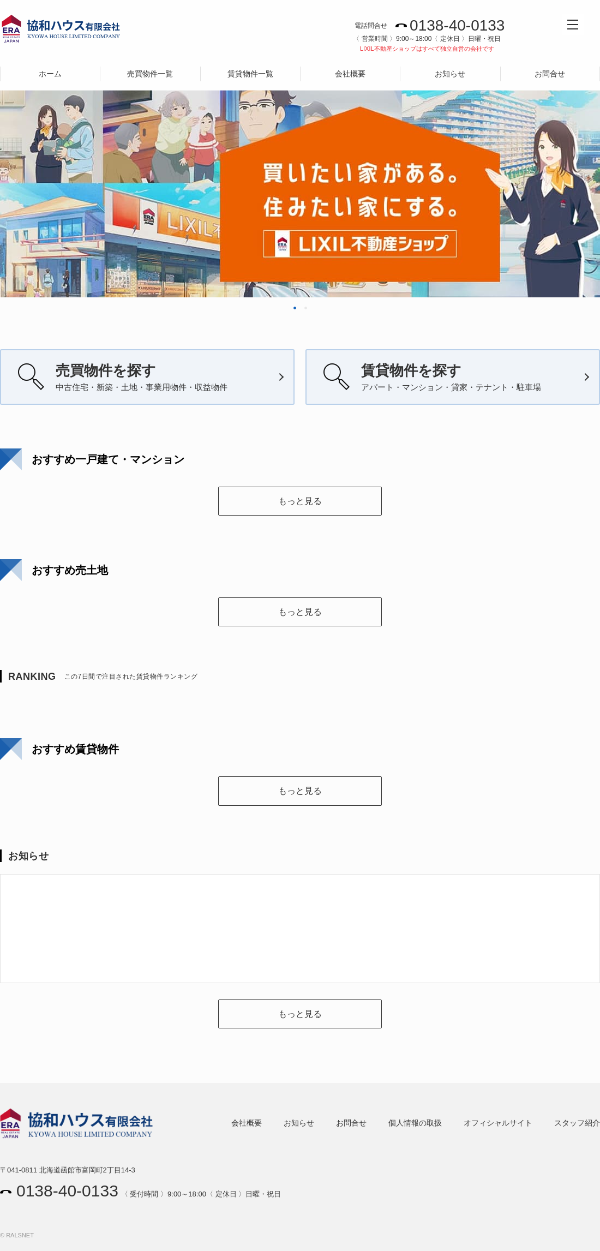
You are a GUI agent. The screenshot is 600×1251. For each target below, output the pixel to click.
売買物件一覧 (150, 73)
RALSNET (20, 1235)
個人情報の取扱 (415, 1122)
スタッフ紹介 (577, 1122)
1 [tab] (294, 308)
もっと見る (300, 501)
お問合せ (550, 73)
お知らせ (450, 73)
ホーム (50, 73)
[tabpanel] (300, 163)
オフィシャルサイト (498, 1122)
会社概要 (350, 73)
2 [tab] (305, 308)
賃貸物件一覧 (250, 73)
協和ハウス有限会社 (61, 31)
